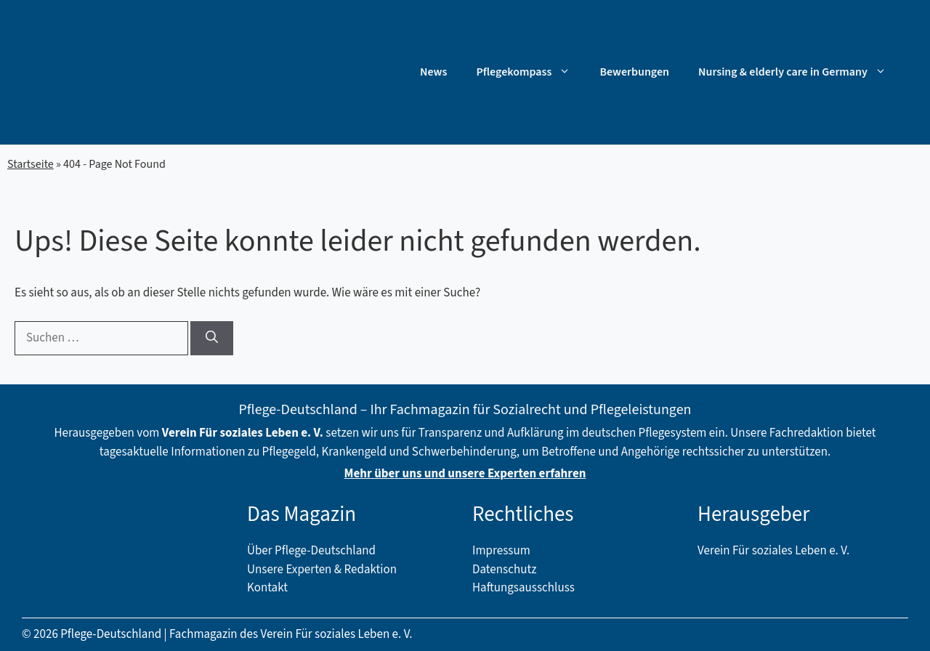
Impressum (501, 550)
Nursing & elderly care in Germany (799, 72)
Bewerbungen (634, 72)
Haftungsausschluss (523, 588)
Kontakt (267, 588)
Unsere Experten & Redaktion (322, 569)
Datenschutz (504, 569)
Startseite (30, 164)
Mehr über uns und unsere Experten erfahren (465, 473)
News (433, 72)
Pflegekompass (530, 72)
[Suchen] (211, 338)
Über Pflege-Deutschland (311, 550)
